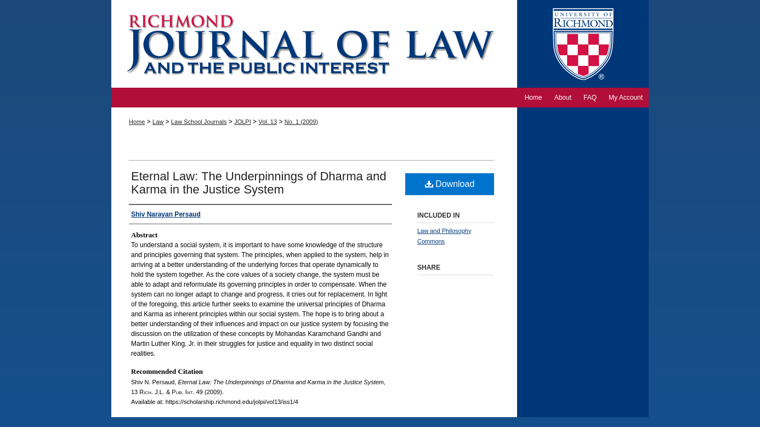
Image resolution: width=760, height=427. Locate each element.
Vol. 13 (267, 121)
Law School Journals (199, 121)
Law (157, 121)
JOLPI (242, 121)
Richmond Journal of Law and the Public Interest (314, 44)
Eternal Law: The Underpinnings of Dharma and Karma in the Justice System (259, 182)
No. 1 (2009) (301, 121)
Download (450, 184)
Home (137, 121)
